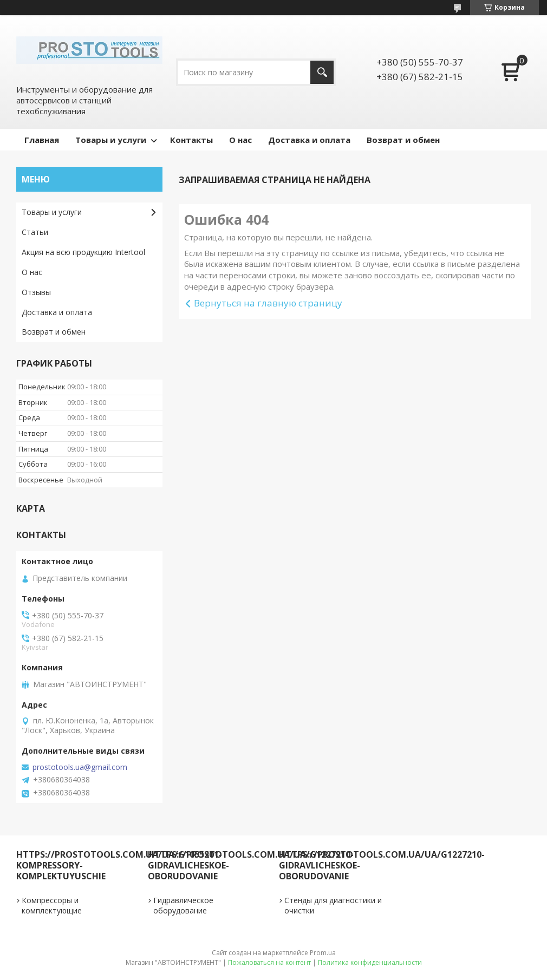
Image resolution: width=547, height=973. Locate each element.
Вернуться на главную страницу (268, 303)
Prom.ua (323, 952)
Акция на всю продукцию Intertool (83, 252)
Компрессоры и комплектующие (52, 905)
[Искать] (322, 72)
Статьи (35, 232)
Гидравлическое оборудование (183, 905)
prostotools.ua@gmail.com (79, 767)
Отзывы (36, 292)
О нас (240, 139)
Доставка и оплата (309, 139)
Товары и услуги (110, 139)
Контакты (191, 139)
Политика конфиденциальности (370, 962)
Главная (41, 139)
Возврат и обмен (403, 139)
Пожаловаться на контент (269, 962)
